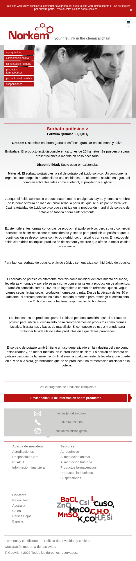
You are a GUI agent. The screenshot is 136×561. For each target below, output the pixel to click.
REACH (18, 462)
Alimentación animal (17, 58)
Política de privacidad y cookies (67, 541)
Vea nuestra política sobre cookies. (77, 9)
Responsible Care (25, 457)
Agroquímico (13, 52)
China (16, 511)
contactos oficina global (71, 431)
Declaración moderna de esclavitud (30, 546)
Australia (18, 505)
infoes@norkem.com (71, 413)
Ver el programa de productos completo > (68, 387)
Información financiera (28, 467)
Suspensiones (14, 84)
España (17, 521)
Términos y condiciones (22, 541)
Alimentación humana (18, 63)
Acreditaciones (23, 451)
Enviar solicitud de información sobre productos (65, 398)
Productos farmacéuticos (14, 71)
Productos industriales (19, 78)
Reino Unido (21, 500)
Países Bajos (22, 516)
